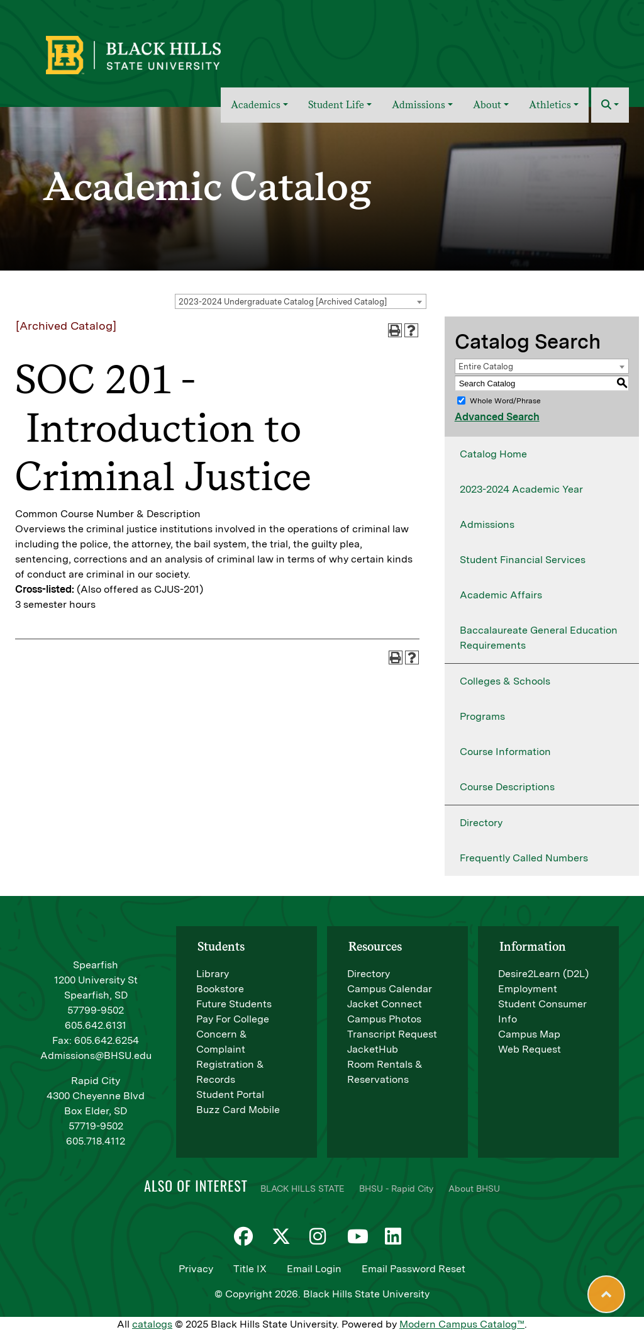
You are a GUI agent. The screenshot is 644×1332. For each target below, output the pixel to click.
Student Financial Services (523, 560)
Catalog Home (493, 454)
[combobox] (300, 301)
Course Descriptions (507, 787)
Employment (527, 989)
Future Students (234, 1004)
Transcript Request (392, 1034)
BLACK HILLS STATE (302, 1189)
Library (212, 974)
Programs (482, 716)
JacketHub (372, 1049)
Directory (481, 823)
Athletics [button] (550, 105)
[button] (610, 105)
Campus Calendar (389, 989)
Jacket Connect (384, 1004)
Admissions (487, 524)
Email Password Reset (413, 1269)
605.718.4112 (95, 1141)
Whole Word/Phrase (505, 400)
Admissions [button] (418, 105)
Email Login (314, 1269)
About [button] (487, 105)
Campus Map (529, 1034)
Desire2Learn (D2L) (543, 974)
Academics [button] (255, 105)
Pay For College (232, 1019)
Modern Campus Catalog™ (462, 1324)
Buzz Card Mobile (238, 1110)
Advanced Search (497, 417)
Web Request (529, 1049)
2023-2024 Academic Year (521, 489)
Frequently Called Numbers (524, 858)
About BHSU (474, 1189)
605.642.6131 (95, 1025)
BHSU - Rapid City (396, 1189)
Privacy (196, 1269)
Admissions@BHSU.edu (96, 1055)
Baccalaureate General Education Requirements (539, 637)
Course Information (505, 752)
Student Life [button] (336, 105)
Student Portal (230, 1094)
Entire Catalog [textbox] (485, 366)
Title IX (250, 1269)
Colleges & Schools (505, 681)
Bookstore (220, 989)
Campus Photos (384, 1019)
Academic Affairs (501, 595)
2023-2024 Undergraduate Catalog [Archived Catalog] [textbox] (283, 301)
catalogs (152, 1324)
